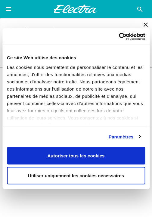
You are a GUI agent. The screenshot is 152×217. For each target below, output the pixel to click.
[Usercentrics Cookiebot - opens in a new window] (118, 36)
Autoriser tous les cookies (75, 155)
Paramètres (121, 136)
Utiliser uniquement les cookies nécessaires (76, 175)
